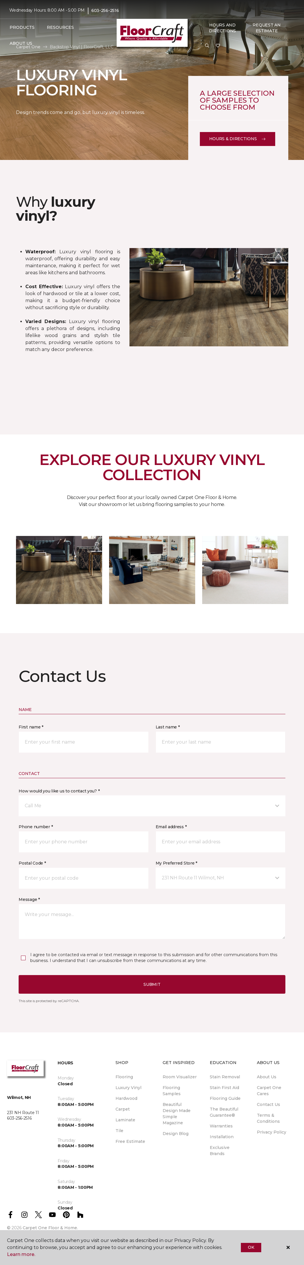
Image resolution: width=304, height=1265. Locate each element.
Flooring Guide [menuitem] (225, 1098)
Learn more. (21, 1254)
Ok (251, 1247)
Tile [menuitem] (119, 1130)
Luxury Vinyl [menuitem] (128, 1087)
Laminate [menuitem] (125, 1120)
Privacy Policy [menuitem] (271, 1132)
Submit (151, 984)
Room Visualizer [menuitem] (180, 1076)
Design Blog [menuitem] (176, 1133)
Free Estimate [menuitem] (130, 1141)
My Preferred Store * (176, 863)
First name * (31, 727)
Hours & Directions (237, 138)
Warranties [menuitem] (221, 1126)
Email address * (171, 827)
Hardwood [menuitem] (126, 1098)
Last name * (168, 727)
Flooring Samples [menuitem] (172, 1090)
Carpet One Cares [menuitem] (269, 1090)
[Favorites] (217, 46)
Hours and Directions (222, 27)
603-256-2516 (105, 10)
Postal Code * (32, 863)
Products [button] (22, 27)
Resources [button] (60, 27)
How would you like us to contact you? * (59, 791)
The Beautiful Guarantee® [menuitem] (224, 1112)
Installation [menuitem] (222, 1136)
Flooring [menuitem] (124, 1076)
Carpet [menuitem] (122, 1109)
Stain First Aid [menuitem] (224, 1087)
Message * (29, 899)
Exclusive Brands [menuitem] (220, 1150)
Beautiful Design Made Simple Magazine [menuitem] (177, 1113)
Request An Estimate (266, 27)
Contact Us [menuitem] (268, 1104)
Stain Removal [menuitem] (225, 1076)
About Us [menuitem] (266, 1076)
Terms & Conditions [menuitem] (268, 1118)
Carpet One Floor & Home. (50, 1227)
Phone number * (36, 827)
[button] (207, 46)
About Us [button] (21, 43)
